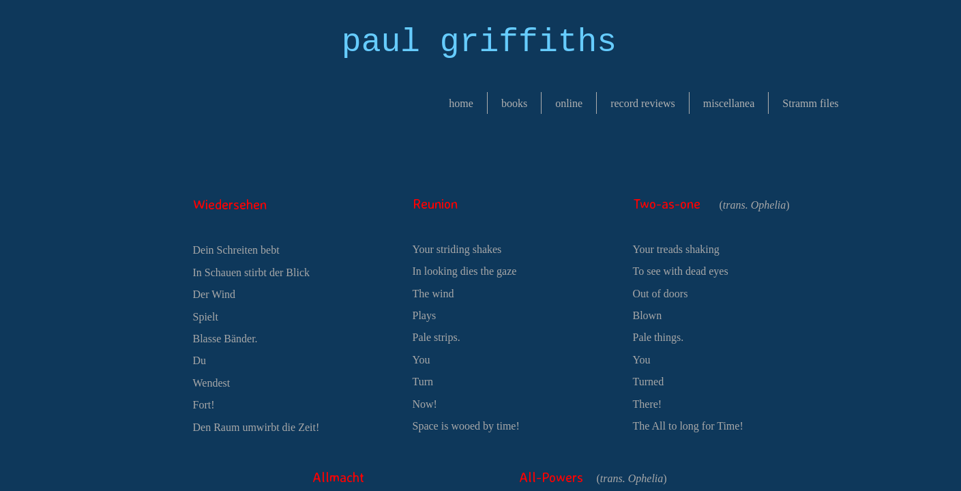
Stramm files (810, 103)
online (568, 103)
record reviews (642, 103)
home (461, 103)
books (514, 103)
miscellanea (729, 103)
